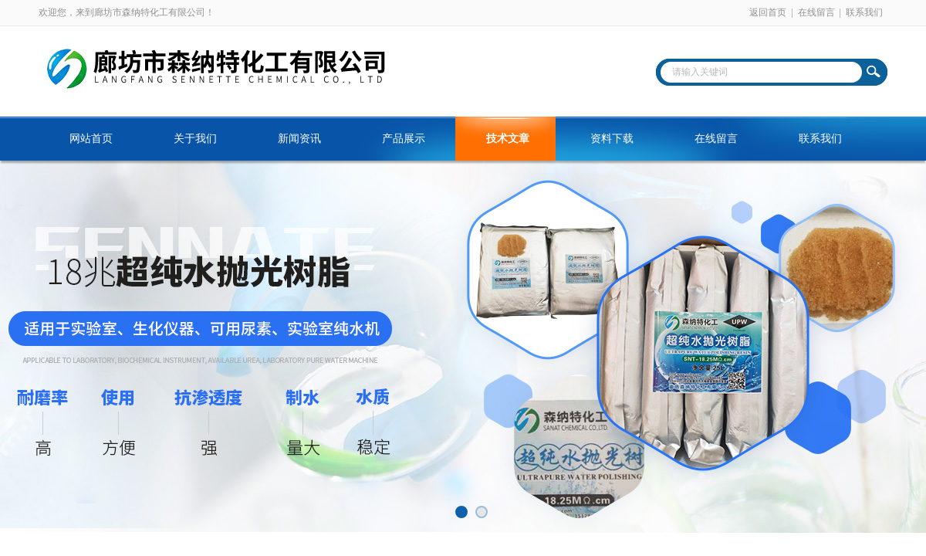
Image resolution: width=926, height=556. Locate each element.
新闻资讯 (299, 138)
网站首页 (91, 138)
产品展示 (403, 138)
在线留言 (816, 12)
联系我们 (864, 12)
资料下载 (612, 138)
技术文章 (507, 138)
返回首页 (767, 12)
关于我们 (195, 138)
